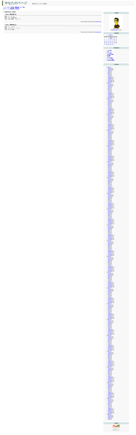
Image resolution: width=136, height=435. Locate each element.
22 (108, 42)
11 (114, 39)
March (109, 70)
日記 (108, 51)
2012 (108, 193)
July (109, 75)
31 (112, 44)
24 (112, 42)
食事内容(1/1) (13, 24)
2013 (108, 209)
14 (106, 41)
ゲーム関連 (109, 53)
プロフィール (6, 8)
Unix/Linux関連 (110, 54)
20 (104, 42)
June (109, 74)
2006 (108, 98)
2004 (108, 67)
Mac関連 (109, 55)
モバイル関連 (109, 57)
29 (108, 44)
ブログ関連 (109, 50)
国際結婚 (17, 7)
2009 (108, 146)
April (109, 72)
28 (106, 44)
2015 (108, 240)
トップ (4, 7)
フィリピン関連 (110, 59)
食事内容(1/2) (13, 14)
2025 (108, 398)
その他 (108, 56)
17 (112, 41)
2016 (108, 256)
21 (106, 42)
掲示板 (12, 7)
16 (110, 41)
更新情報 (12, 8)
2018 (108, 288)
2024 (108, 382)
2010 (108, 161)
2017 (108, 272)
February (110, 69)
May (109, 73)
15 (108, 41)
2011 (108, 177)
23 (110, 42)
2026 (108, 414)
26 (116, 42)
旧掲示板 (17, 8)
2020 (108, 319)
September (110, 78)
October (109, 79)
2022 (108, 351)
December (110, 81)
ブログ (8, 7)
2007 (108, 114)
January (110, 35)
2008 (108, 130)
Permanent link (98, 21)
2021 (108, 335)
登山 (24, 7)
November (110, 80)
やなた (117, 28)
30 (110, 44)
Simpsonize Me (114, 29)
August (109, 76)
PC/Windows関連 (110, 60)
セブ (21, 7)
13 (104, 41)
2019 (108, 303)
